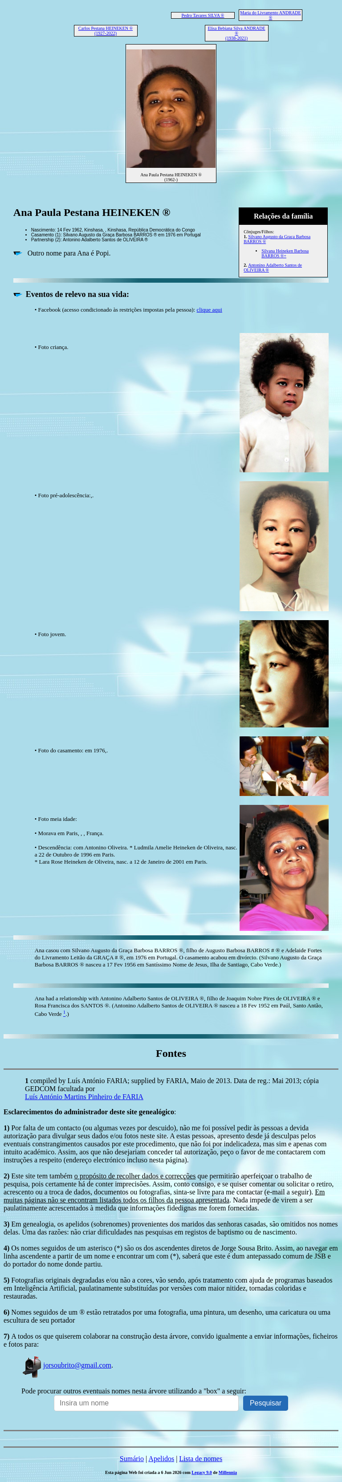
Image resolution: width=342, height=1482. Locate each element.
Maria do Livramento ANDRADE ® (270, 15)
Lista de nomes (200, 1458)
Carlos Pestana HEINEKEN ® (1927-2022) (105, 31)
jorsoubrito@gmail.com (66, 1365)
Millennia (228, 1472)
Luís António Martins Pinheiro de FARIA (84, 1096)
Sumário (132, 1458)
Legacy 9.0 (201, 1472)
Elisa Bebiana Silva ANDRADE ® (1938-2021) (236, 33)
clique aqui (209, 309)
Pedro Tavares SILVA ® (203, 15)
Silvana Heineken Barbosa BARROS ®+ (285, 253)
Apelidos (161, 1458)
